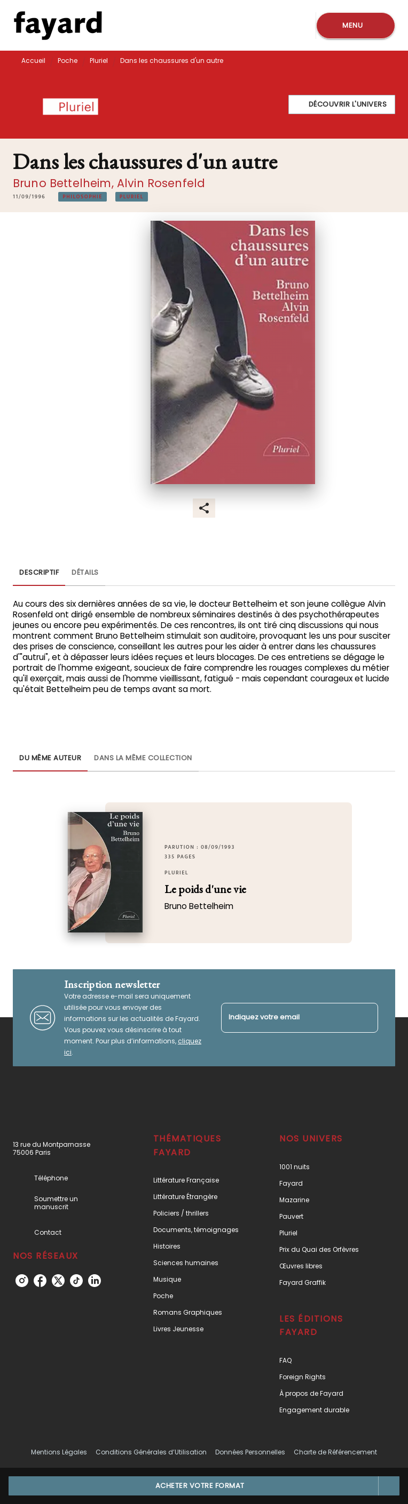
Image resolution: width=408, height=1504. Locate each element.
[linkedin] (94, 1281)
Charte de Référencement (335, 1452)
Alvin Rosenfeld (161, 183)
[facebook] (40, 1281)
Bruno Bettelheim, (65, 183)
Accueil (33, 60)
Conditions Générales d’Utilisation (151, 1452)
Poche (67, 60)
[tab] (39, 573)
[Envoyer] (365, 1018)
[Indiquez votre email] (286, 1017)
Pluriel (99, 60)
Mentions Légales (59, 1452)
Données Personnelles (250, 1452)
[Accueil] (58, 25)
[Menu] (355, 25)
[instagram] (22, 1281)
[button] (342, 104)
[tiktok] (76, 1281)
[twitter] (58, 1281)
